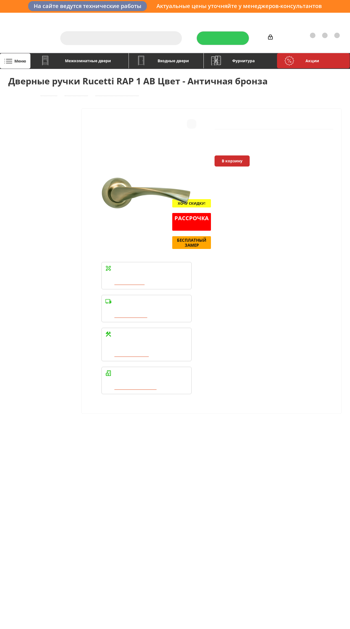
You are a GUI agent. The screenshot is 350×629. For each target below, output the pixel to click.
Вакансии (18, 494)
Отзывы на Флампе (231, 18)
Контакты (330, 18)
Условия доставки (93, 494)
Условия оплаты (91, 487)
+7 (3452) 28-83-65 (254, 624)
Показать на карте (307, 564)
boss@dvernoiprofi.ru (316, 518)
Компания (20, 477)
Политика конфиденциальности (235, 494)
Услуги (200, 18)
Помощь (151, 477)
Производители (272, 18)
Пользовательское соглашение (93, 512)
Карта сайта (153, 502)
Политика (18, 502)
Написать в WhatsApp (136, 388)
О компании (175, 18)
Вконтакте (213, 535)
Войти (276, 38)
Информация (90, 477)
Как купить (303, 18)
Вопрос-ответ (154, 487)
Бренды (149, 494)
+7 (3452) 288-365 (313, 490)
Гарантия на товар (93, 502)
